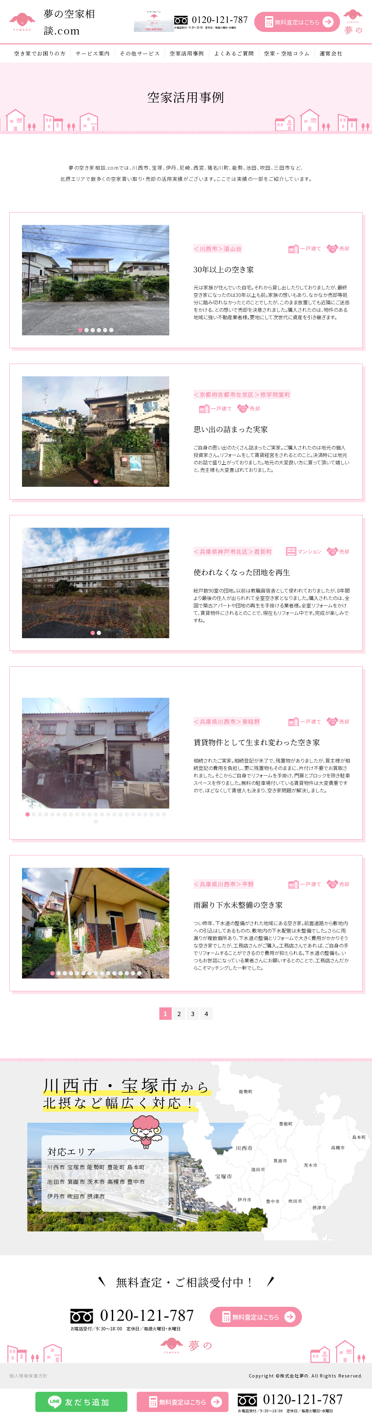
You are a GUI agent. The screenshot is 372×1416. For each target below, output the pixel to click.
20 (145, 814)
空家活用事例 (187, 53)
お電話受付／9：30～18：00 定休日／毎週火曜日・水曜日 (211, 26)
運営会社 (331, 53)
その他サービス (140, 53)
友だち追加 (87, 1401)
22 (158, 814)
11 (89, 814)
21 (151, 814)
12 (96, 814)
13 (102, 814)
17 (127, 814)
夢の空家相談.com (69, 21)
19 (139, 814)
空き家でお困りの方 (40, 53)
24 (96, 821)
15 (114, 814)
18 (133, 814)
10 (83, 814)
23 (164, 814)
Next (161, 280)
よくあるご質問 (234, 53)
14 (108, 814)
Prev (30, 280)
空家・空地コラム (287, 53)
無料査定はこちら (297, 22)
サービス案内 (92, 53)
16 (120, 814)
